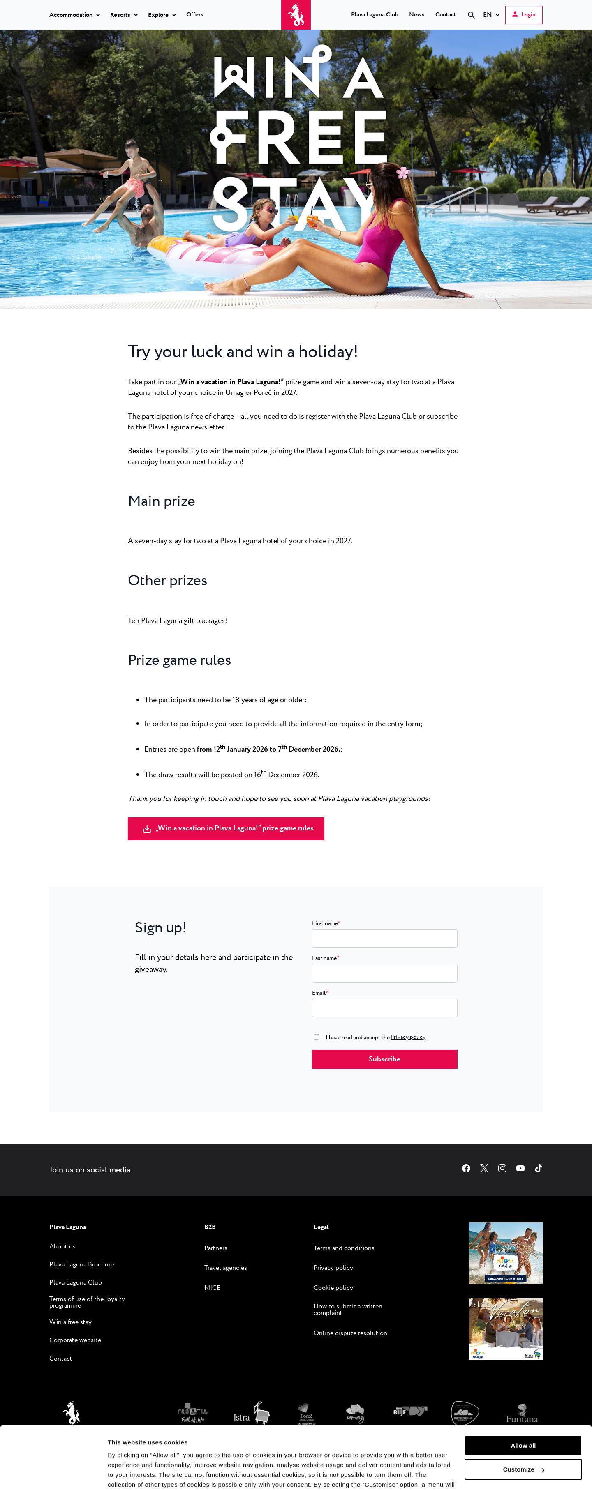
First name (326, 923)
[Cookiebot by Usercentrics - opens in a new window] (53, 1474)
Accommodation (70, 15)
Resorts (120, 15)
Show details (127, 1473)
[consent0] (316, 1036)
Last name (325, 958)
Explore (158, 15)
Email (320, 993)
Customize (523, 1416)
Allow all (523, 1392)
